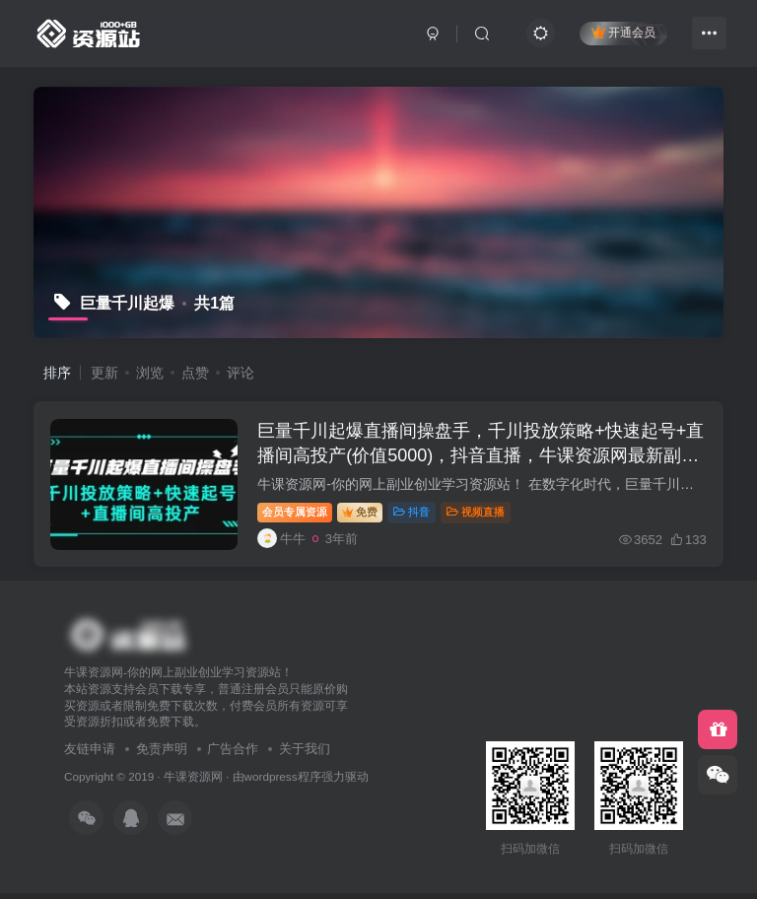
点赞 (195, 372)
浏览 (150, 372)
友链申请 (89, 755)
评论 (240, 372)
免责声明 (161, 755)
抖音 (414, 514)
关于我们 (304, 755)
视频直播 (478, 514)
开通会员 (623, 32)
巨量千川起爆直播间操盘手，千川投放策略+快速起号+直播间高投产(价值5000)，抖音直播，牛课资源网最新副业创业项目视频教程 (477, 458)
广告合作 (232, 755)
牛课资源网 (193, 782)
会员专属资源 (297, 514)
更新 (104, 372)
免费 (362, 514)
